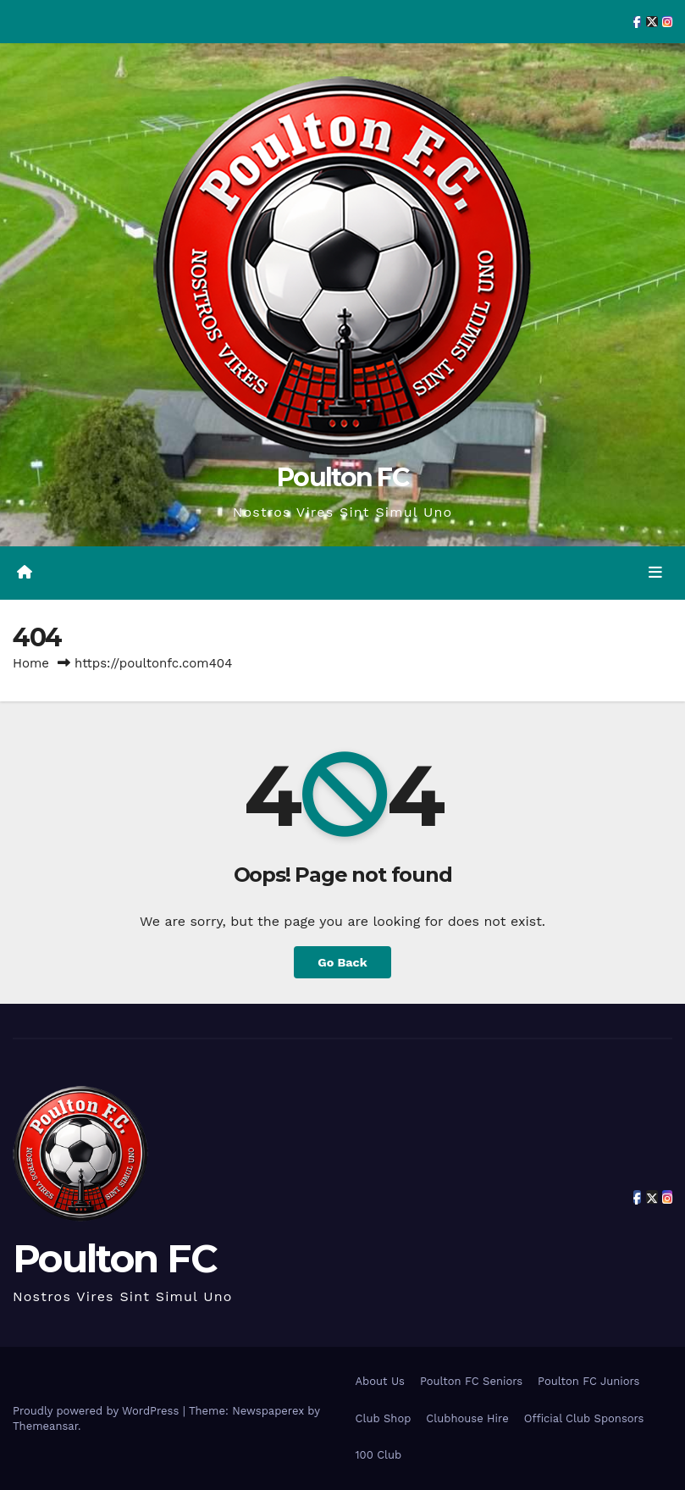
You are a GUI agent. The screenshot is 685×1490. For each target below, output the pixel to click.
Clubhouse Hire (467, 1418)
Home (31, 663)
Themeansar (45, 1426)
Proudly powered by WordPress (98, 1410)
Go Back (342, 962)
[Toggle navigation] (655, 572)
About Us (380, 1381)
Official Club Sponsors (584, 1418)
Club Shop (384, 1418)
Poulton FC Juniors (588, 1381)
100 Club (379, 1454)
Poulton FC (342, 477)
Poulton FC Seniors (471, 1381)
